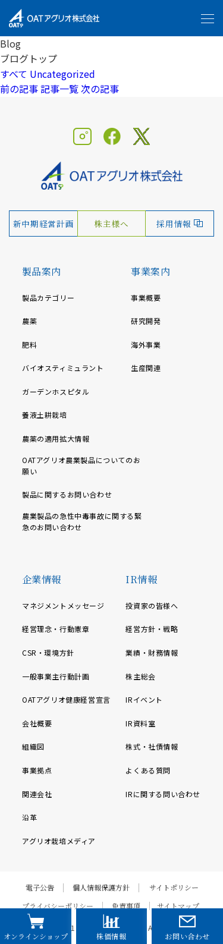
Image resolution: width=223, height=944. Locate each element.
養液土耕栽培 (44, 415)
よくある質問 (148, 770)
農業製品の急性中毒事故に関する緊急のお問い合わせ (82, 521)
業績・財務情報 (151, 652)
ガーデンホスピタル (55, 391)
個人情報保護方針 (101, 887)
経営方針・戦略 (151, 629)
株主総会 (140, 676)
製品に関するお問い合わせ (67, 494)
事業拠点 (37, 770)
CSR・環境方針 (48, 652)
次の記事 (100, 88)
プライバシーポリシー (57, 906)
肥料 (29, 344)
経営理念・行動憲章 (55, 629)
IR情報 (141, 579)
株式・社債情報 (151, 746)
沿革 (29, 817)
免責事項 (126, 906)
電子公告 (40, 887)
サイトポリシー (174, 887)
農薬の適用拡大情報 (55, 438)
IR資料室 (140, 723)
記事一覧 (59, 88)
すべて (13, 74)
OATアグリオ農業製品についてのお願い (81, 465)
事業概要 (146, 297)
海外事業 (146, 344)
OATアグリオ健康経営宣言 (66, 699)
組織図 (33, 746)
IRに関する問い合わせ (162, 794)
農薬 (29, 321)
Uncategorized (62, 74)
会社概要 (37, 723)
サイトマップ (178, 906)
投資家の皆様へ (151, 605)
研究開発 (146, 321)
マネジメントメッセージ (63, 605)
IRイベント (144, 699)
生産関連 (146, 368)
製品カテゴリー (48, 297)
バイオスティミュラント (63, 368)
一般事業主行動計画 (55, 676)
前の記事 (19, 88)
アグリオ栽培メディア (59, 841)
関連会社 (37, 794)
